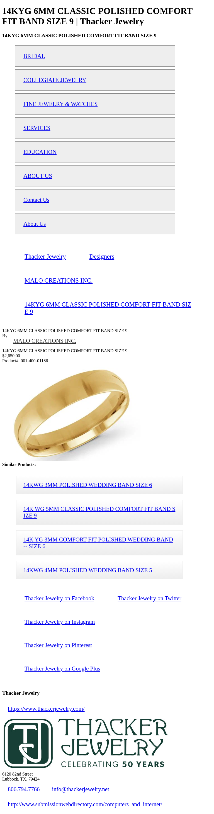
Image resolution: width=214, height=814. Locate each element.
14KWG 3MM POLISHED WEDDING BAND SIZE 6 (87, 485)
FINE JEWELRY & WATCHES (60, 104)
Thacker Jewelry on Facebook (59, 598)
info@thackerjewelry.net (80, 789)
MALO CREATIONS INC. (44, 340)
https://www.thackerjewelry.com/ (46, 708)
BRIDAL (34, 56)
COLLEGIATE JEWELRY (54, 80)
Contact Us (36, 199)
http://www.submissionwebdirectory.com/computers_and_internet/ (85, 804)
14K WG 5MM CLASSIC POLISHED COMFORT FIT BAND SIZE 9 (99, 512)
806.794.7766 (24, 789)
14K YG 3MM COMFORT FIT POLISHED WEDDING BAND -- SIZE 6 (98, 542)
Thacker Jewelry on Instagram (60, 621)
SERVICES (36, 128)
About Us (34, 223)
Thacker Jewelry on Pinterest (58, 645)
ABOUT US (37, 175)
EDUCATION (40, 152)
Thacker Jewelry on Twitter (149, 598)
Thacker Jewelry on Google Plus (62, 668)
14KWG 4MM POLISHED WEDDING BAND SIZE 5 (87, 570)
